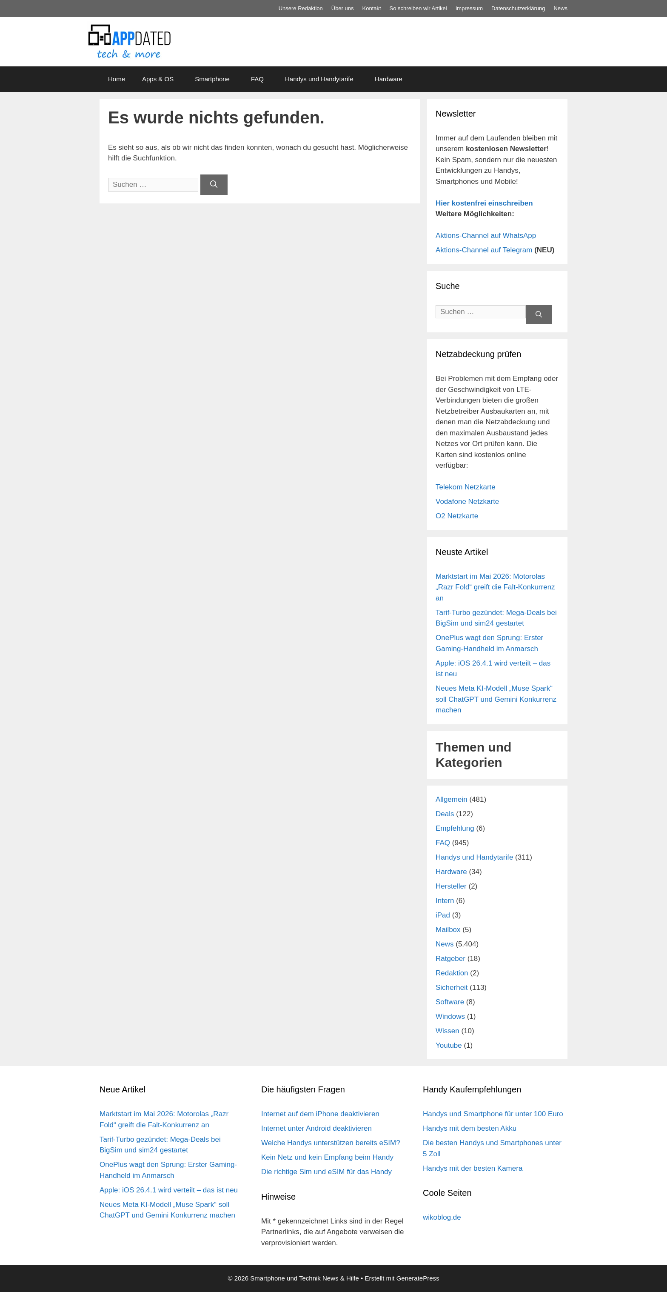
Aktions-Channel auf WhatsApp (486, 236)
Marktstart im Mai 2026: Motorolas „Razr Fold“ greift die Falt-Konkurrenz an (495, 587)
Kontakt (371, 8)
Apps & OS (158, 79)
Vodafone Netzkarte (467, 501)
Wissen (447, 1031)
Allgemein (451, 799)
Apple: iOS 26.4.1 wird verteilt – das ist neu (169, 1190)
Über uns (342, 8)
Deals (445, 814)
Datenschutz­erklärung (518, 8)
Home (116, 79)
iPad (443, 915)
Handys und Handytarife (319, 79)
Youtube (449, 1045)
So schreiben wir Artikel (418, 8)
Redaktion (452, 973)
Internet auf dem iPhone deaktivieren (320, 1114)
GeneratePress (417, 1278)
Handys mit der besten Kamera (472, 1168)
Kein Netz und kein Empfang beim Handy (327, 1157)
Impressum (469, 8)
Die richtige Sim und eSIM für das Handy (326, 1172)
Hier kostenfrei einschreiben (484, 203)
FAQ (257, 79)
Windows (450, 1016)
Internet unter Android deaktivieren (316, 1128)
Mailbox (448, 930)
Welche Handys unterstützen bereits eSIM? (330, 1143)
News (560, 8)
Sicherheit (452, 987)
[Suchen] (214, 184)
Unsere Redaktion (301, 8)
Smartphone (212, 79)
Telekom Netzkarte (466, 487)
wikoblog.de (442, 1217)
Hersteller (451, 886)
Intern (445, 901)
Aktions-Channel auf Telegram (484, 250)
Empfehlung (455, 828)
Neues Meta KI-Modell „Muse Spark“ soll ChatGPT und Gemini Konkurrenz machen (496, 699)
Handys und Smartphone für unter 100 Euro (493, 1114)
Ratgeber (450, 959)
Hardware (388, 79)
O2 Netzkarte (457, 516)
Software (450, 1002)
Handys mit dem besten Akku (469, 1128)
